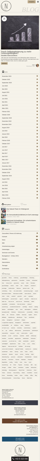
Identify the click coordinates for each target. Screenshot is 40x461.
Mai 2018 (4, 137)
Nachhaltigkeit (11, 309)
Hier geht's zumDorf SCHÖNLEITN (20, 402)
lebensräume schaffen (18, 293)
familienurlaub (11, 288)
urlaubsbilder (4, 304)
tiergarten (27, 285)
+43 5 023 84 (20, 459)
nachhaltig (24, 306)
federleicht (27, 325)
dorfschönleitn (26, 322)
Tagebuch (4, 346)
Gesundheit (21, 280)
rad (7, 314)
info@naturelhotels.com (8, 397)
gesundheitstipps (23, 277)
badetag (36, 306)
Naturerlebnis (6, 262)
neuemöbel (10, 338)
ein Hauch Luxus (5, 327)
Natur (10, 290)
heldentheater (26, 338)
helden (32, 301)
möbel (19, 341)
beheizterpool (35, 330)
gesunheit (20, 296)
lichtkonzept (33, 335)
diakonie (3, 309)
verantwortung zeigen (28, 290)
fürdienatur (13, 312)
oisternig (16, 351)
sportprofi (13, 296)
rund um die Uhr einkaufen (7, 349)
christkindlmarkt (28, 356)
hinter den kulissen (21, 304)
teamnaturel (17, 320)
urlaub (3, 296)
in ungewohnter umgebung (7, 322)
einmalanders (12, 304)
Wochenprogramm (13, 370)
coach (25, 296)
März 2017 (5, 159)
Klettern (23, 372)
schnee (31, 351)
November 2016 (6, 169)
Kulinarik (4, 236)
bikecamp (12, 314)
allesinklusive (19, 317)
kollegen (23, 320)
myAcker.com (28, 349)
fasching (27, 354)
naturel (16, 354)
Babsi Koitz (29, 378)
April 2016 (5, 191)
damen (35, 314)
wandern (34, 327)
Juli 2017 (4, 147)
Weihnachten (33, 367)
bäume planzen (28, 293)
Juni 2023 (5, 86)
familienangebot (5, 298)
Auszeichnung (5, 364)
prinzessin (13, 356)
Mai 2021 (4, 102)
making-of (29, 304)
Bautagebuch (18, 322)
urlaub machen (24, 333)
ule (11, 325)
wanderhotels (5, 351)
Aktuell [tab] (24, 204)
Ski (10, 364)
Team (25, 317)
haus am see (11, 301)
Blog (36, 375)
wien (22, 285)
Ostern (21, 375)
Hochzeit (17, 359)
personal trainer (14, 298)
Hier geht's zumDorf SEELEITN (20, 439)
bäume (34, 293)
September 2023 (7, 82)
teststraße (4, 335)
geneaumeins (14, 280)
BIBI (18, 216)
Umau (24, 343)
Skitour (14, 367)
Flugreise (20, 364)
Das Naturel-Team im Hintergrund (17, 209)
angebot (30, 314)
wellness (11, 330)
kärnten (12, 285)
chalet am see (34, 298)
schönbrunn (33, 285)
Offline (31, 375)
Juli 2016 (4, 182)
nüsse (21, 309)
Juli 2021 (4, 95)
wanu (17, 309)
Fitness (10, 277)
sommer (21, 354)
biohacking (32, 277)
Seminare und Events (8, 252)
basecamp (24, 314)
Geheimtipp (4, 370)
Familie (16, 362)
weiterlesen (4, 63)
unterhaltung (4, 290)
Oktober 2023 (6, 79)
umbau (3, 320)
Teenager (4, 265)
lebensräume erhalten (6, 293)
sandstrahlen (26, 341)
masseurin (12, 333)
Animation (27, 298)
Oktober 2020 (6, 114)
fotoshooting (26, 301)
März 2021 (5, 108)
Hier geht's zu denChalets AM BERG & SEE (20, 420)
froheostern (33, 338)
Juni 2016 (5, 185)
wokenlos (13, 327)
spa (6, 330)
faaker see (4, 301)
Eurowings (26, 364)
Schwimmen (29, 370)
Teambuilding (10, 375)
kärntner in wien (26, 288)
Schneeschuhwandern (6, 378)
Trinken (3, 372)
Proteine (28, 280)
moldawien (35, 309)
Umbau (33, 343)
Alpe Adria (4, 359)
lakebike (18, 314)
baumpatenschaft (5, 312)
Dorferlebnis (9, 216)
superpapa (30, 296)
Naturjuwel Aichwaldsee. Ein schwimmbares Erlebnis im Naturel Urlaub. (21, 221)
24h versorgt (27, 346)
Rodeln (16, 375)
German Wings (16, 378)
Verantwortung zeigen (8, 246)
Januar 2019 (5, 134)
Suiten (19, 343)
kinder (17, 285)
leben (27, 283)
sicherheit (22, 335)
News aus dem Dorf (12, 346)
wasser (22, 283)
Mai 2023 (4, 89)
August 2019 (5, 127)
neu (2, 330)
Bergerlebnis (4, 362)
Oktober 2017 (6, 143)
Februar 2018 (6, 140)
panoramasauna (26, 330)
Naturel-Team (21, 370)
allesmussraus (18, 330)
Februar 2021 (6, 111)
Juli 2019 (4, 130)
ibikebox (36, 312)
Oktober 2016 (6, 172)
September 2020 (7, 118)
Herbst (11, 351)
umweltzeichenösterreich (15, 306)
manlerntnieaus (27, 327)
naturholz (33, 341)
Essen (35, 370)
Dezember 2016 (6, 166)
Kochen (35, 372)
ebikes (3, 314)
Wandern (4, 259)
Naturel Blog (6, 6)
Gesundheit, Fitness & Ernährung (9, 55)
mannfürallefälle (5, 325)
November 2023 (6, 76)
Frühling (26, 375)
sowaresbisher (5, 333)
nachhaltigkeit (5, 343)
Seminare (9, 372)
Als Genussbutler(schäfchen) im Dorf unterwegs (22, 215)
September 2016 (7, 175)
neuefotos (4, 338)
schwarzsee (4, 354)
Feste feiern (10, 359)
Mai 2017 (4, 153)
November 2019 (6, 124)
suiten (22, 325)
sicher (18, 333)
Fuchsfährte (29, 372)
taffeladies (4, 317)
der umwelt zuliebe (18, 290)
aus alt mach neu (12, 341)
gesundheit (4, 277)
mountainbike (29, 312)
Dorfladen (21, 346)
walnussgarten (28, 309)
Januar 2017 (5, 163)
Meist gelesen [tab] (6, 204)
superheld (33, 322)
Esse (3, 283)
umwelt (36, 290)
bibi (32, 288)
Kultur (21, 362)
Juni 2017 (5, 150)
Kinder (8, 296)
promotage (4, 288)
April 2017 (5, 156)
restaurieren (4, 341)
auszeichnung (5, 306)
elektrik (27, 335)
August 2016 (5, 179)
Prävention (30, 359)
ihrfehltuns (16, 325)
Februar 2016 (6, 198)
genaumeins (16, 283)
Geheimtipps (13, 224)
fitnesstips (33, 283)
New (36, 364)
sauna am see (19, 301)
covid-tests (15, 335)
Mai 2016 (4, 188)
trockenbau (19, 327)
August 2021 (5, 92)
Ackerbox (35, 349)
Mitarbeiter (23, 359)
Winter (14, 364)
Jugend (21, 298)
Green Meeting (16, 372)
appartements (18, 338)
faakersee (19, 288)
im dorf (9, 335)
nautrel (31, 333)
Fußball (9, 367)
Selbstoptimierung (6, 280)
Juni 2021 (5, 98)
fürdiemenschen (21, 312)
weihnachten (20, 356)
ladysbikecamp (11, 317)
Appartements (13, 343)
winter (21, 351)
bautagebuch (9, 320)
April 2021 (5, 105)
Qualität (27, 367)
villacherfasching (5, 356)
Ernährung (16, 277)
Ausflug (11, 362)
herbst (26, 351)
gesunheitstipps (5, 285)
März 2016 (5, 195)
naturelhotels (31, 317)
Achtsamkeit (34, 280)
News (7, 211)
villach (32, 354)
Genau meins (9, 283)
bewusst (30, 306)
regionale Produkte (19, 349)
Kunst (30, 362)
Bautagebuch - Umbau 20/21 (10, 256)
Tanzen (23, 378)
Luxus (28, 343)
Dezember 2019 (6, 121)
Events (3, 375)
